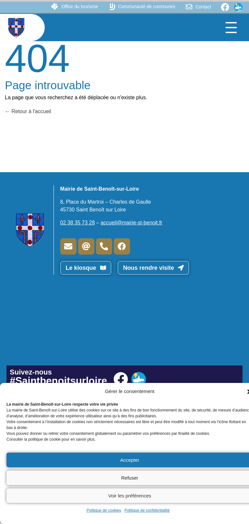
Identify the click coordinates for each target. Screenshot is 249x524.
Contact (203, 6)
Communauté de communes (146, 6)
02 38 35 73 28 (77, 222)
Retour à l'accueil (28, 111)
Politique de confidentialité (147, 510)
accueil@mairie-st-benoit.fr (131, 222)
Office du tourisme (79, 6)
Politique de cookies (104, 510)
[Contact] (189, 7)
